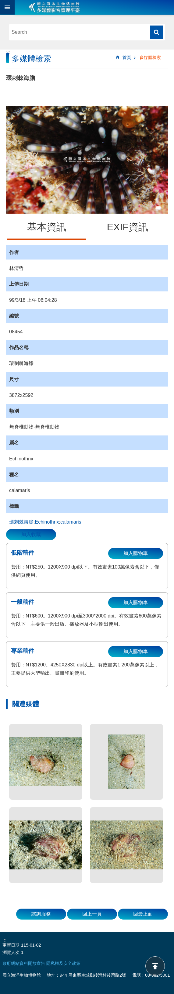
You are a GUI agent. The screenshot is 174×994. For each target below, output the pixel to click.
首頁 (127, 57)
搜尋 (156, 32)
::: (8, 52)
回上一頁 (92, 914)
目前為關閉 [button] (7, 7)
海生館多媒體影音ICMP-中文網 (54, 7)
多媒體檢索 (150, 57)
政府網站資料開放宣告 (23, 963)
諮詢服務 (41, 914)
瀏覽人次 (11, 952)
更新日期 (11, 945)
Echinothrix (47, 522)
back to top (155, 966)
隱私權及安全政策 (63, 963)
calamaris (70, 522)
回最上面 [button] (143, 914)
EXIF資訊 (127, 227)
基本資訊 (46, 227)
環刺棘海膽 (21, 522)
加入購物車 (135, 553)
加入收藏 (31, 534)
